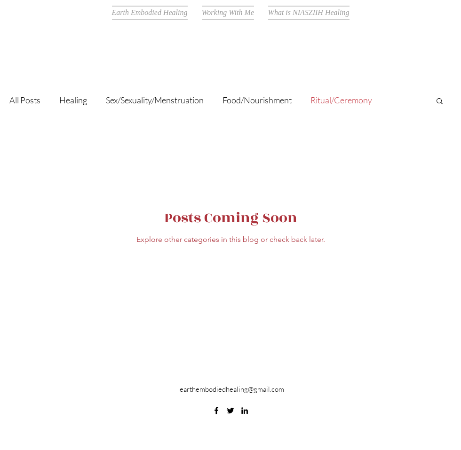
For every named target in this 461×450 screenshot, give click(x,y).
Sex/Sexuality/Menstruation (155, 100)
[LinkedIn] (244, 410)
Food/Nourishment (257, 100)
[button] (439, 102)
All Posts (24, 100)
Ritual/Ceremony (341, 100)
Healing (73, 100)
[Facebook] (216, 410)
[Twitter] (230, 410)
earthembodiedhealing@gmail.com (232, 389)
